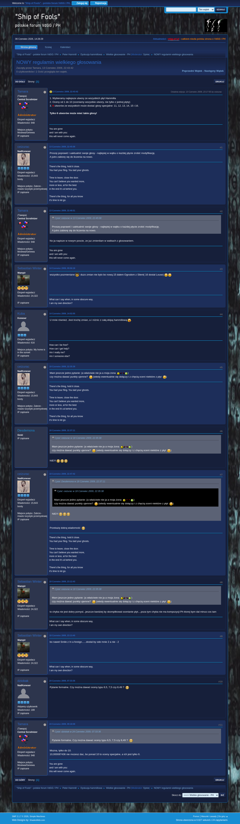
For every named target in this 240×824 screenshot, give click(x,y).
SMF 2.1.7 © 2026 (20, 816)
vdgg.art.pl (173, 39)
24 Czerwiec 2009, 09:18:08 (62, 724)
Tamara (22, 91)
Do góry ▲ (223, 816)
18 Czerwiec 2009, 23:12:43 (62, 581)
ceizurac (23, 147)
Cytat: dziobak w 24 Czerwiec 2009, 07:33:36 (78, 731)
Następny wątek (214, 70)
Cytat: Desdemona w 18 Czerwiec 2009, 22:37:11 (80, 481)
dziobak (22, 681)
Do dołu (20, 82)
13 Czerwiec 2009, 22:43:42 (65, 91)
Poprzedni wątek (192, 70)
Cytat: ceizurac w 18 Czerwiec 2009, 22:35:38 (78, 438)
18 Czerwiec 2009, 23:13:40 (62, 635)
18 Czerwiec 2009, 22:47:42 (62, 474)
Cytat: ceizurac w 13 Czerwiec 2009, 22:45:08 (78, 218)
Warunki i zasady (209, 816)
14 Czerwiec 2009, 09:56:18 (62, 268)
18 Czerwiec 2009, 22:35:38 (62, 366)
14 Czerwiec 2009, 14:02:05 (62, 313)
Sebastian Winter (29, 268)
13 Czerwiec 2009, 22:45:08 (62, 147)
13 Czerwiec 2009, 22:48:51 (62, 210)
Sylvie (146, 54)
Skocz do (176, 795)
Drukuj (219, 82)
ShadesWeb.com (37, 820)
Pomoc (196, 816)
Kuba (21, 313)
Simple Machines (37, 816)
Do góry (20, 780)
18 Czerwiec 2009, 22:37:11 (62, 430)
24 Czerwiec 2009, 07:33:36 (62, 681)
